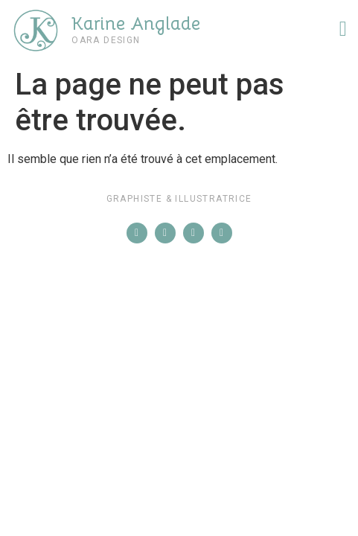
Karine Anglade (135, 24)
